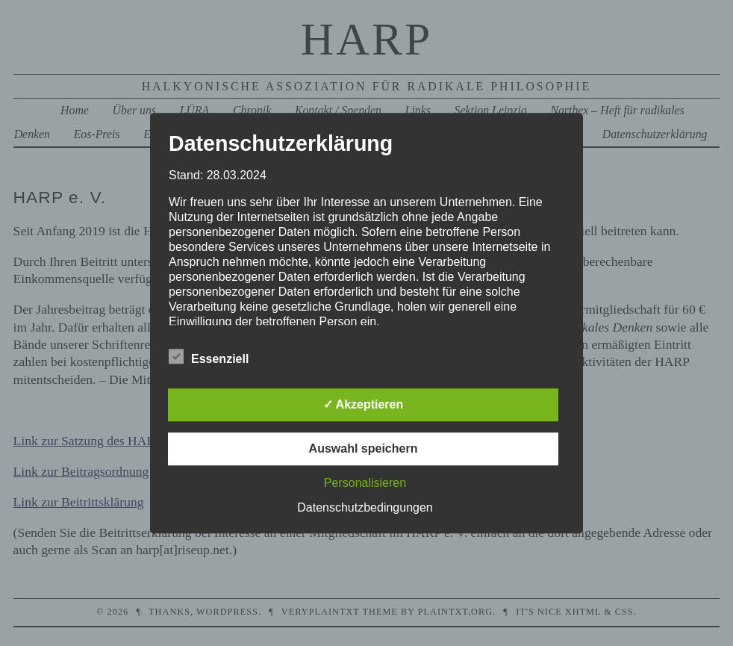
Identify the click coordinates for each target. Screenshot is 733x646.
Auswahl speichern (363, 448)
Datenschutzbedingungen (364, 507)
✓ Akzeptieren (363, 404)
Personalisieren (365, 482)
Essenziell (209, 357)
